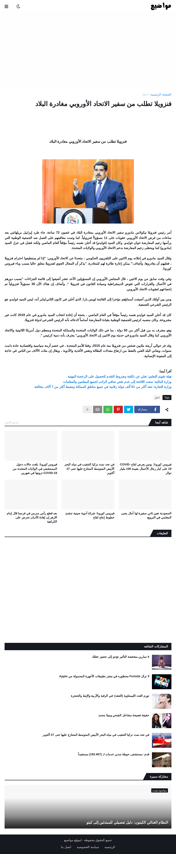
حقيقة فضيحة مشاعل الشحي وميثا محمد (123, 715)
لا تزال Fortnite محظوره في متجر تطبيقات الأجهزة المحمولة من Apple (104, 676)
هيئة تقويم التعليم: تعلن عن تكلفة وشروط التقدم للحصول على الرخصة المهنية (119, 376)
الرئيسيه (109, 847)
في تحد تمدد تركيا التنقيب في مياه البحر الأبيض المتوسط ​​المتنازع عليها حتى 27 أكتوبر (89, 468)
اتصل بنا (66, 847)
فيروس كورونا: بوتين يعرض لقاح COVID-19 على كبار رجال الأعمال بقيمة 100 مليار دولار (145, 468)
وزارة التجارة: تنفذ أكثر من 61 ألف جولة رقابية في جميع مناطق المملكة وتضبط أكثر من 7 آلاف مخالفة (102, 387)
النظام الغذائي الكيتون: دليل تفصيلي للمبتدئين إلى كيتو (127, 822)
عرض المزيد (12, 422)
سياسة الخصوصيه (88, 847)
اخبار (145, 94)
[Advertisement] (88, 49)
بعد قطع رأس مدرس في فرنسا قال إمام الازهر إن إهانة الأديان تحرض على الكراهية (32, 517)
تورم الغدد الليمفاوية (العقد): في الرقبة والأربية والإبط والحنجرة (110, 695)
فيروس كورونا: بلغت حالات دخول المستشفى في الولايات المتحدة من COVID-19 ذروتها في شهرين (35, 468)
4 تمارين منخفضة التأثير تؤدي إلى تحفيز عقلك (120, 656)
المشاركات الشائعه (156, 646)
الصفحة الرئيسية (161, 94)
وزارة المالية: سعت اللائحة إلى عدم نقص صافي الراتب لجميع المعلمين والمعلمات (117, 382)
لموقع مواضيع (73, 840)
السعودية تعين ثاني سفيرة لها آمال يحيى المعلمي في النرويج (146, 515)
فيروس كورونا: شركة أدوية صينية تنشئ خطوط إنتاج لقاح (89, 515)
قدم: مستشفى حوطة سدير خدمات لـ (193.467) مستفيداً (113, 754)
